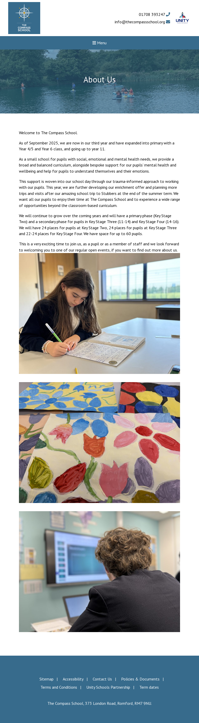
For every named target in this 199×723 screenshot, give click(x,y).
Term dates (149, 687)
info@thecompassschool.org (142, 21)
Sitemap (46, 679)
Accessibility (73, 679)
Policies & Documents (140, 679)
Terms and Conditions (58, 687)
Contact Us (102, 679)
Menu (99, 42)
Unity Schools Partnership (108, 687)
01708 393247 (154, 14)
